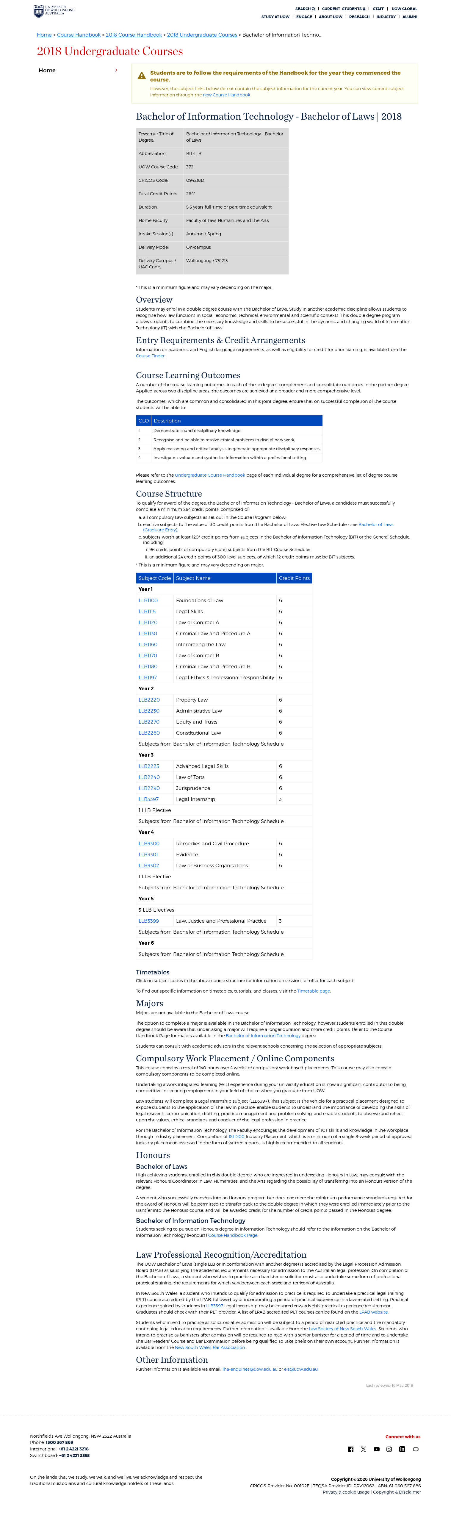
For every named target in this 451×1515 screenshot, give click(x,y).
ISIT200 (237, 1136)
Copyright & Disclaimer (397, 1491)
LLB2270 (149, 722)
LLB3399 (149, 921)
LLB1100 (148, 600)
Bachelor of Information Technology (263, 1035)
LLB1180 (148, 666)
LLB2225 (149, 766)
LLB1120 (148, 622)
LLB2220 (149, 700)
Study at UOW (275, 17)
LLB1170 (148, 655)
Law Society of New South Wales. (343, 1328)
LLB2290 (149, 788)
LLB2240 (149, 777)
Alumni (410, 17)
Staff (378, 9)
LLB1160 (148, 644)
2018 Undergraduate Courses (202, 35)
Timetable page (313, 990)
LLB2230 (149, 711)
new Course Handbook (226, 94)
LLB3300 (149, 843)
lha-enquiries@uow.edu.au (250, 1369)
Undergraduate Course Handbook (210, 475)
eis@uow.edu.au (301, 1369)
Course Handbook (79, 35)
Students (343, 9)
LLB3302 (149, 865)
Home (44, 35)
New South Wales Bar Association (210, 1347)
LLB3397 (149, 799)
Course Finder (150, 355)
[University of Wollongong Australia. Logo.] (54, 11)
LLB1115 (147, 611)
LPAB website (373, 1311)
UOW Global (404, 9)
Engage (304, 17)
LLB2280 (149, 733)
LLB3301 (148, 854)
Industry (386, 17)
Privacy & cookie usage (346, 1491)
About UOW (330, 17)
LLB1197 (148, 677)
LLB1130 (148, 633)
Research (359, 17)
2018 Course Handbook (134, 35)
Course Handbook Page (232, 1235)
